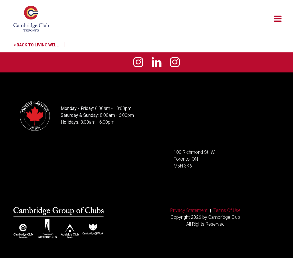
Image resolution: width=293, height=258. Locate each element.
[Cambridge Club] (31, 18)
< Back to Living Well (39, 45)
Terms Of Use (227, 210)
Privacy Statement (188, 210)
